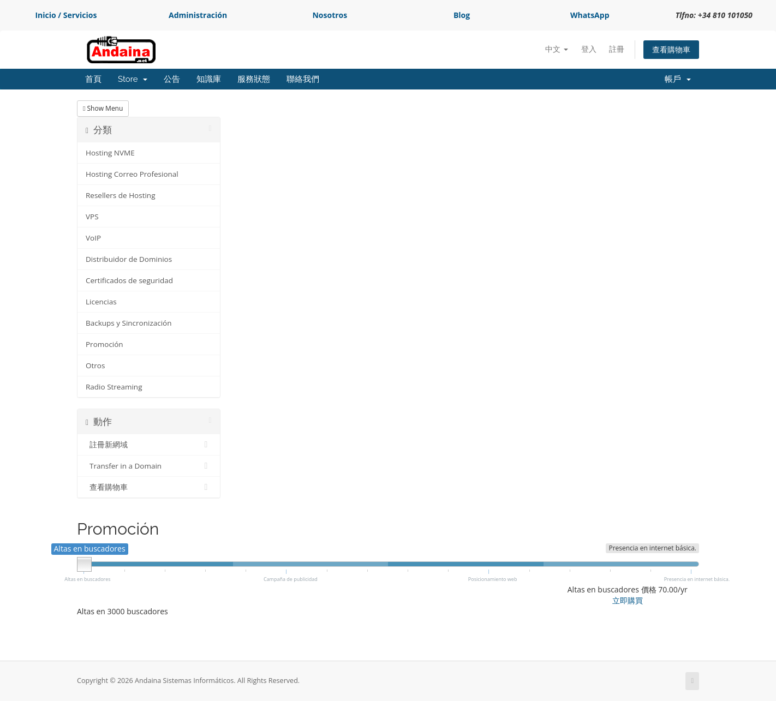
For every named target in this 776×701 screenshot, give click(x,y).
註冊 (616, 49)
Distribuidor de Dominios (129, 259)
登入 (588, 49)
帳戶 (678, 79)
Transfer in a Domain (149, 465)
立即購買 (627, 600)
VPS (92, 216)
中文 (556, 49)
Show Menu (103, 108)
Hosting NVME (110, 153)
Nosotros (329, 15)
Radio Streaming (114, 387)
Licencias (101, 302)
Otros (95, 365)
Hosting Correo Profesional (132, 174)
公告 (172, 79)
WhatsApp (590, 15)
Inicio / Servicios (66, 15)
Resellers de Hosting (120, 195)
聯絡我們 (302, 79)
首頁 (93, 79)
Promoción (104, 344)
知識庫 (208, 79)
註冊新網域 (149, 444)
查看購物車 (671, 49)
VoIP (93, 238)
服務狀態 (253, 79)
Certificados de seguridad (129, 280)
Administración (198, 15)
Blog (461, 15)
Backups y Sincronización (129, 323)
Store (132, 79)
